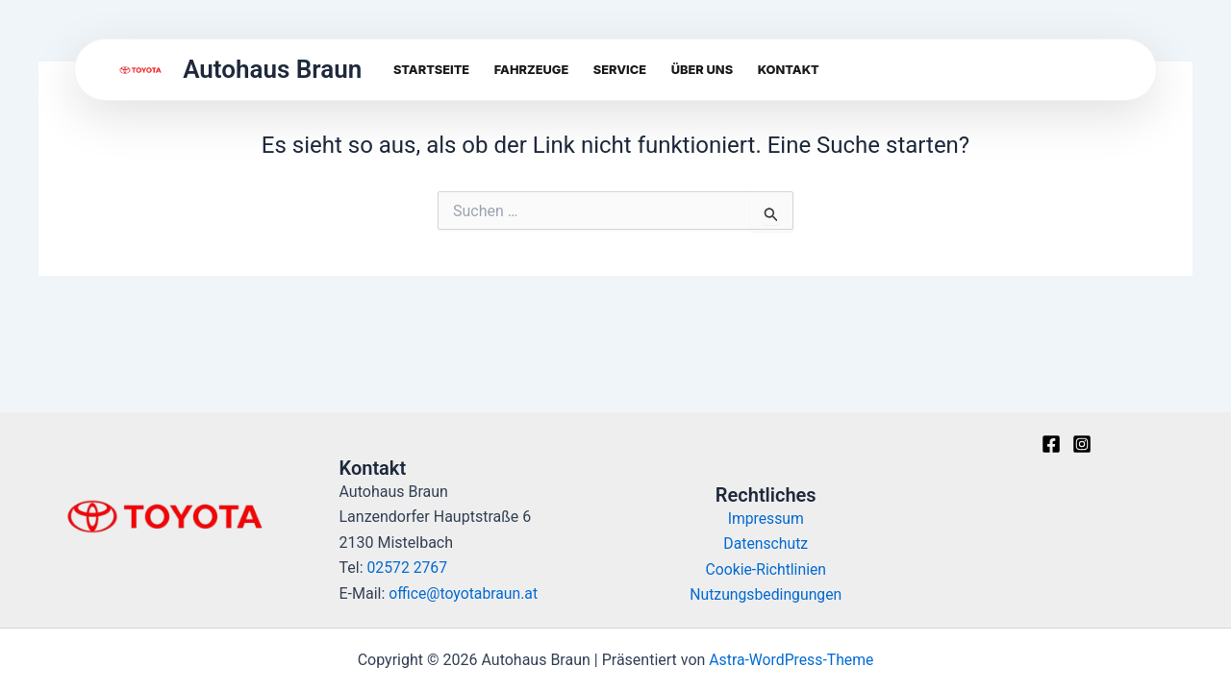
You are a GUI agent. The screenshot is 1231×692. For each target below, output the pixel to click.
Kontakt (788, 69)
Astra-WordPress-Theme (791, 660)
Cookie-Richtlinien (765, 569)
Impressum (766, 518)
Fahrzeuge (531, 69)
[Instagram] (1082, 444)
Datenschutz (766, 543)
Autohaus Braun (272, 69)
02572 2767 (408, 567)
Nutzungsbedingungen (765, 594)
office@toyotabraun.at (464, 593)
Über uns (702, 69)
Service (619, 69)
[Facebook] (1051, 444)
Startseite (431, 69)
